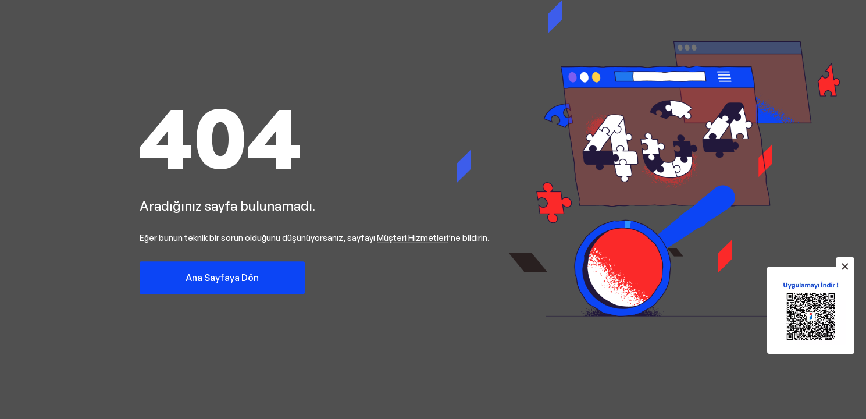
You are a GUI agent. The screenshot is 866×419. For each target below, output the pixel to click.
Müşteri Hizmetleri (412, 238)
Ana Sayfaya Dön (222, 277)
